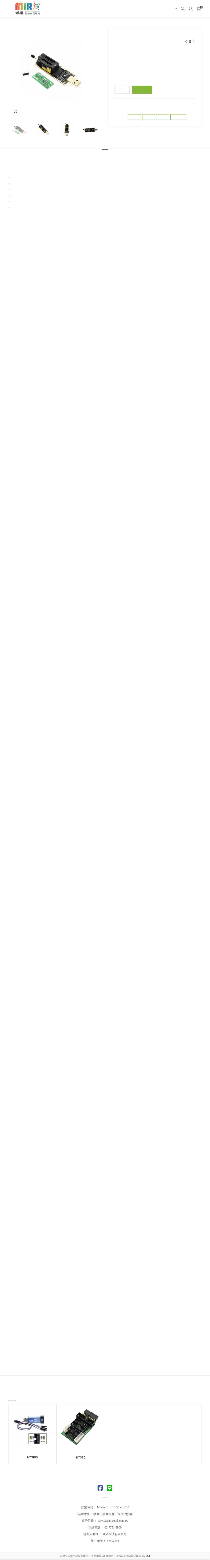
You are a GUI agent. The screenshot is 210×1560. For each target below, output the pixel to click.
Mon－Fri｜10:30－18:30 (113, 1507)
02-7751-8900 (113, 1527)
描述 (105, 157)
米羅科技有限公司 (114, 1534)
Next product (193, 41)
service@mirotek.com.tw (113, 1520)
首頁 (117, 36)
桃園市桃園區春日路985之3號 (113, 1514)
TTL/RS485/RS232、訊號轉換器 (154, 36)
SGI (148, 1556)
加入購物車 (142, 89)
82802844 (113, 1540)
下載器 (118, 39)
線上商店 (127, 36)
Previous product (186, 41)
